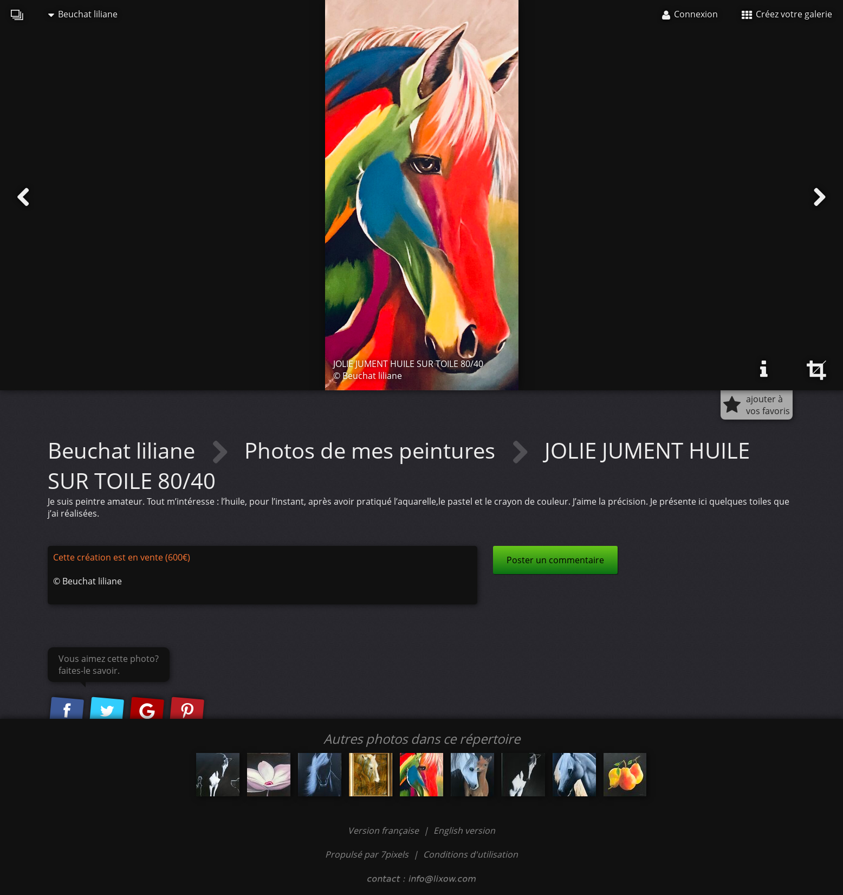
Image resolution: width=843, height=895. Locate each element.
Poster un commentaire (555, 560)
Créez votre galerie (787, 14)
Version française (384, 830)
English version (464, 830)
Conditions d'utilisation (470, 854)
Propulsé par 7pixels (366, 854)
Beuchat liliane (83, 14)
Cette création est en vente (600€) (121, 557)
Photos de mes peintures (372, 450)
